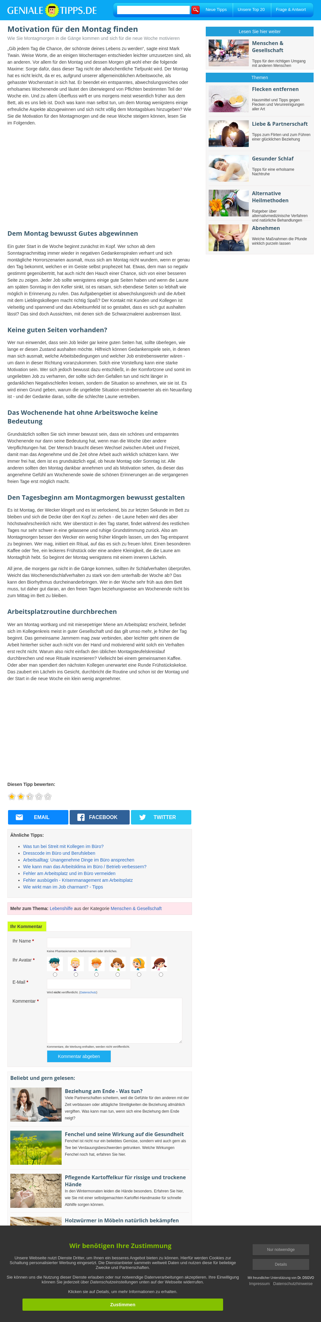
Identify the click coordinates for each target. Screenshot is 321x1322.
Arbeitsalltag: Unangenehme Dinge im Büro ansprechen (78, 859)
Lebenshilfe (61, 908)
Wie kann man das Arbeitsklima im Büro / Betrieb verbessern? (84, 866)
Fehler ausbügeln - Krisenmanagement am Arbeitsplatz (78, 880)
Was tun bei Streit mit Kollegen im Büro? (63, 846)
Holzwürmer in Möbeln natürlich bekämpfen (122, 1220)
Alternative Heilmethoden (270, 197)
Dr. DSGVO (306, 1278)
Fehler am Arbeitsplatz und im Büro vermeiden (69, 873)
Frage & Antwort (291, 9)
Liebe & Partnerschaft (280, 123)
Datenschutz (88, 992)
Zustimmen (122, 1304)
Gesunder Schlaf (272, 158)
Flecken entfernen (275, 89)
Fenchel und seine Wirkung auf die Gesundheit (124, 1134)
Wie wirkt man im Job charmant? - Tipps (63, 886)
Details (281, 1264)
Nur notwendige (281, 1249)
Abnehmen (266, 228)
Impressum (259, 1283)
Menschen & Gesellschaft (136, 908)
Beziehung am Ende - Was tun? (104, 1091)
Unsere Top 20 (251, 9)
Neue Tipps (216, 9)
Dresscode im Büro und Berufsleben (59, 853)
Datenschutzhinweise (293, 1283)
